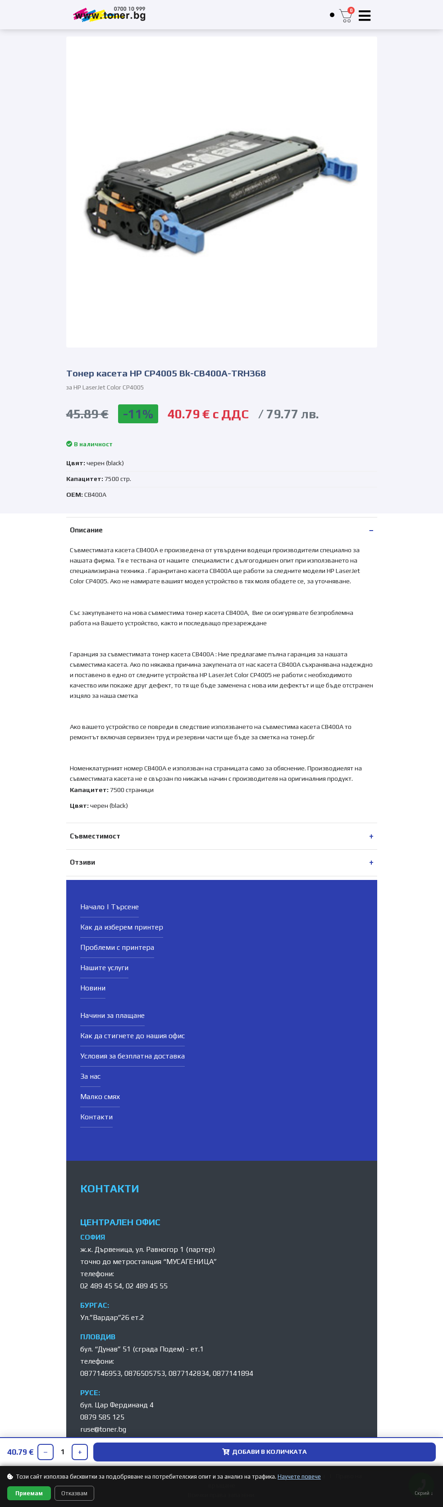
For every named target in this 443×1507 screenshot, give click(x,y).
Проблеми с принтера (117, 947)
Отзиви (82, 862)
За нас (90, 1076)
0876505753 (144, 1373)
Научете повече (299, 1476)
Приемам (29, 1493)
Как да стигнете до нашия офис (132, 1035)
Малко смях (100, 1096)
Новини (92, 988)
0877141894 (233, 1373)
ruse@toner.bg (103, 1429)
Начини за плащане (112, 1015)
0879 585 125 (102, 1417)
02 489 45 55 (147, 1286)
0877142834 (189, 1373)
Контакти (96, 1117)
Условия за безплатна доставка (132, 1056)
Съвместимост (95, 836)
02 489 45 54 (101, 1286)
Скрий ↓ (424, 1493)
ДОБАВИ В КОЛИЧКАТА (264, 1451)
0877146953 (100, 1373)
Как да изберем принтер (121, 927)
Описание (86, 530)
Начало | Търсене (109, 906)
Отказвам (74, 1493)
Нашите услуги (104, 967)
